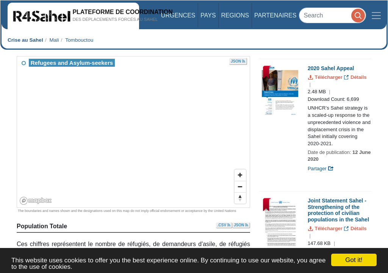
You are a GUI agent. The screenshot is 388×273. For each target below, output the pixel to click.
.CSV (223, 225)
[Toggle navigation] (376, 15)
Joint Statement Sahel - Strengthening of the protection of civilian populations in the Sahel (338, 210)
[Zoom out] (240, 186)
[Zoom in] (240, 175)
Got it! (353, 260)
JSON (238, 61)
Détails (355, 77)
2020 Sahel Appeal (331, 68)
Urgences (178, 15)
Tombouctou (79, 40)
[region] (133, 132)
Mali (54, 40)
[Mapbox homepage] (36, 201)
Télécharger (326, 77)
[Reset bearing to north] (240, 198)
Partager (321, 168)
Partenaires (275, 15)
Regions (235, 15)
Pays (208, 15)
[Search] (332, 15)
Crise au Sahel (25, 40)
